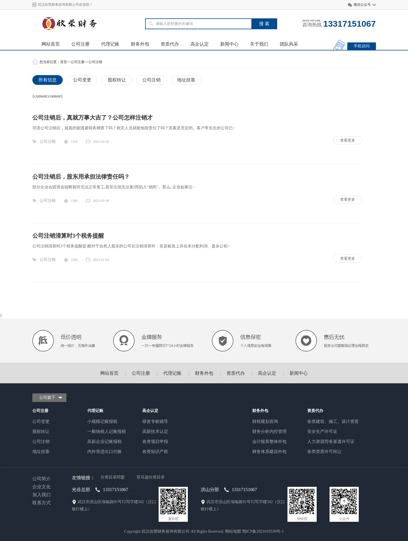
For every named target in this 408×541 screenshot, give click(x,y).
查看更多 (347, 140)
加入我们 (41, 494)
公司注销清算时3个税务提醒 (68, 236)
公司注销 (95, 62)
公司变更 (82, 79)
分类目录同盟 (112, 477)
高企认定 (199, 44)
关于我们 (259, 44)
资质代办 (170, 44)
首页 (63, 62)
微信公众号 (362, 5)
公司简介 (41, 478)
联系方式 (41, 502)
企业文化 (41, 486)
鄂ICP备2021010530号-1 (263, 531)
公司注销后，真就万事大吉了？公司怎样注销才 (92, 117)
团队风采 (289, 44)
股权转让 (117, 79)
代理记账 (110, 44)
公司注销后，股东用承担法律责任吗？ (81, 176)
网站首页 (51, 44)
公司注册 (80, 44)
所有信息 (47, 79)
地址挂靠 (186, 79)
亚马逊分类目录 (151, 477)
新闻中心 (229, 44)
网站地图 (233, 531)
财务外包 (140, 44)
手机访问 (362, 46)
